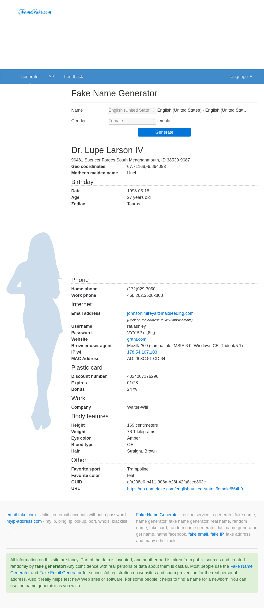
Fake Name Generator (158, 514)
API (51, 76)
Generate (164, 132)
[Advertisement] (164, 33)
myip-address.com (24, 521)
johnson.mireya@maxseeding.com (160, 313)
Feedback (73, 76)
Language (240, 76)
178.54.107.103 (142, 352)
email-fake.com (21, 514)
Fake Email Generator (60, 572)
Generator (30, 76)
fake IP (216, 534)
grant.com (136, 339)
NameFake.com (35, 12)
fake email (198, 534)
